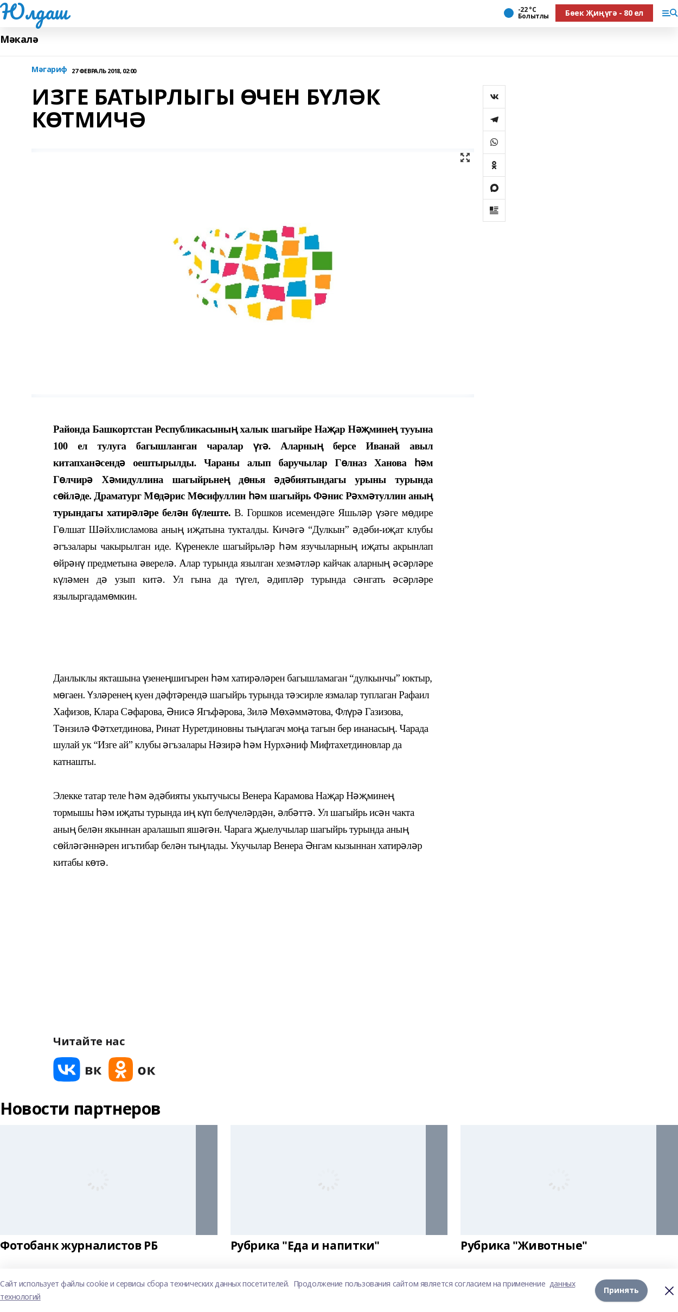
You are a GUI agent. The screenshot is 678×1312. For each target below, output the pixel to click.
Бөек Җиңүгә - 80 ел (604, 13)
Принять (621, 1290)
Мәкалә (19, 39)
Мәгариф (49, 69)
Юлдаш (34, 11)
